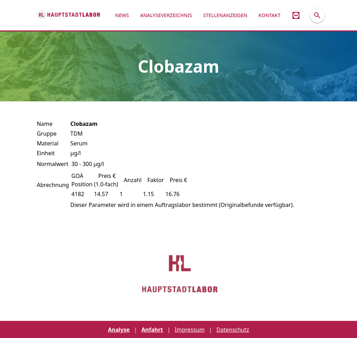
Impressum (190, 329)
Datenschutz (233, 329)
